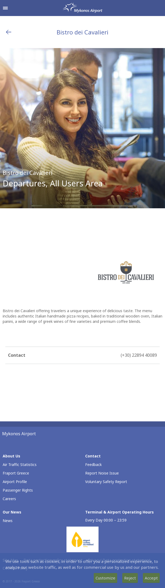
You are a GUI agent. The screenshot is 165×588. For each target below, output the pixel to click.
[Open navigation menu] (5, 8)
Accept (151, 578)
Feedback (93, 464)
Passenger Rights (18, 490)
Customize (105, 578)
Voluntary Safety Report (106, 481)
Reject (130, 578)
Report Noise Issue (102, 473)
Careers (9, 498)
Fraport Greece (16, 473)
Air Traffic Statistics (20, 464)
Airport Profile (15, 481)
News (8, 520)
